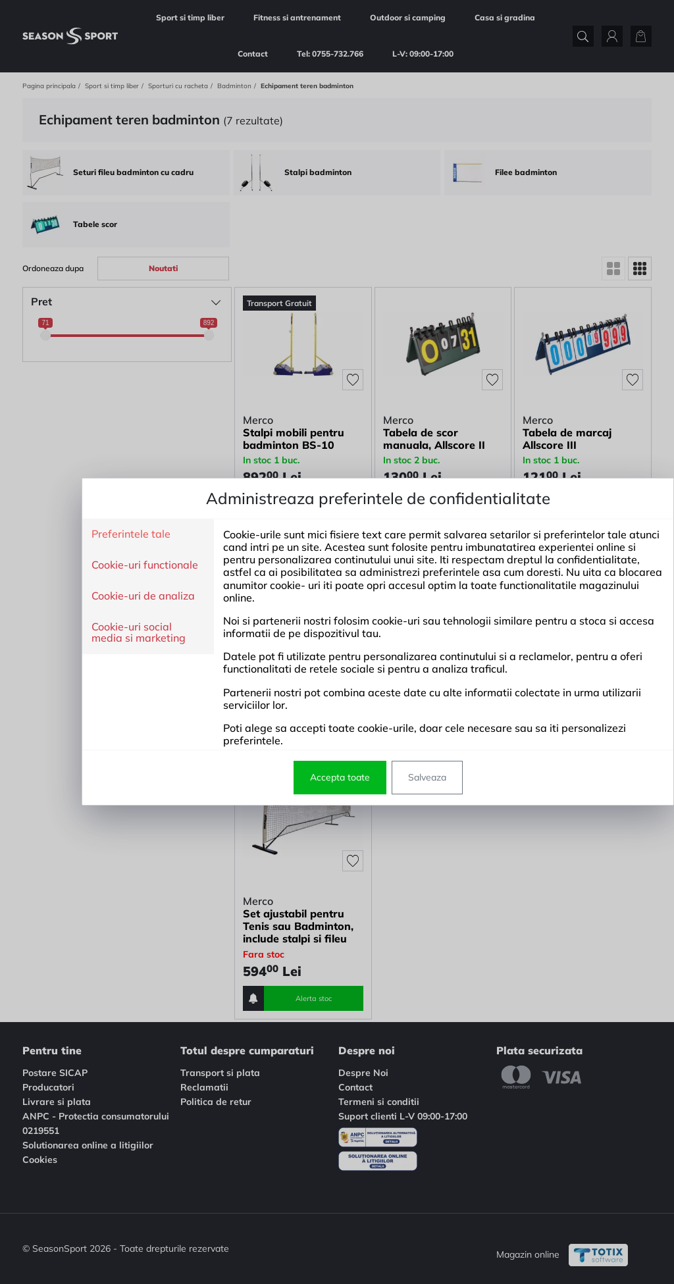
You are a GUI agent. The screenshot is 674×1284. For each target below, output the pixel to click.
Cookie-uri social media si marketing (98, 632)
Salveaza (386, 777)
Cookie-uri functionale (104, 565)
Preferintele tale (90, 534)
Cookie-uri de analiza (102, 596)
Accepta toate (299, 777)
